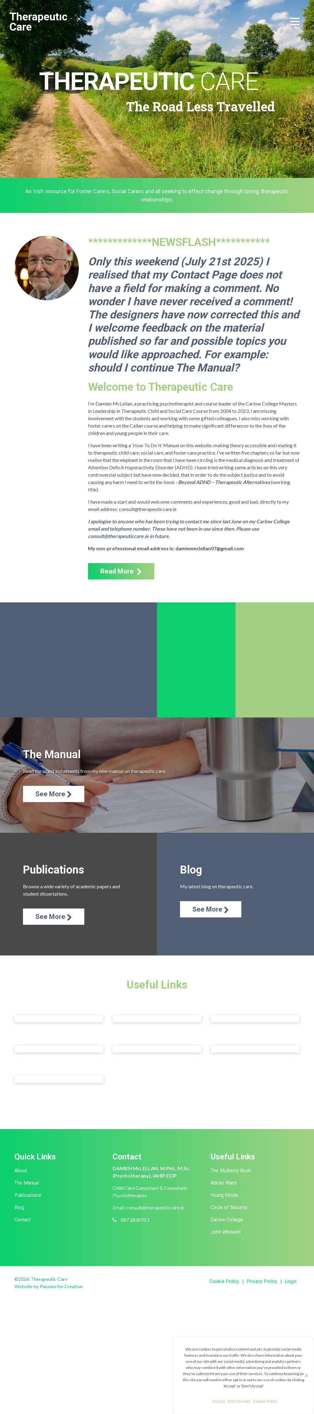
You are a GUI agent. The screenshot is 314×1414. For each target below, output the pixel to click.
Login (291, 1281)
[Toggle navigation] (295, 21)
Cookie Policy (224, 1281)
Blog (19, 1207)
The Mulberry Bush (231, 1171)
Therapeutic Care (38, 21)
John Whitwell (226, 1232)
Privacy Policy (262, 1281)
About (20, 1171)
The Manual (26, 1183)
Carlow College (227, 1220)
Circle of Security (229, 1207)
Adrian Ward (223, 1183)
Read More (121, 571)
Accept (219, 1401)
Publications (27, 1195)
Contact (22, 1220)
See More (53, 794)
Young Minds (224, 1195)
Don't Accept (239, 1401)
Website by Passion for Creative (48, 1286)
